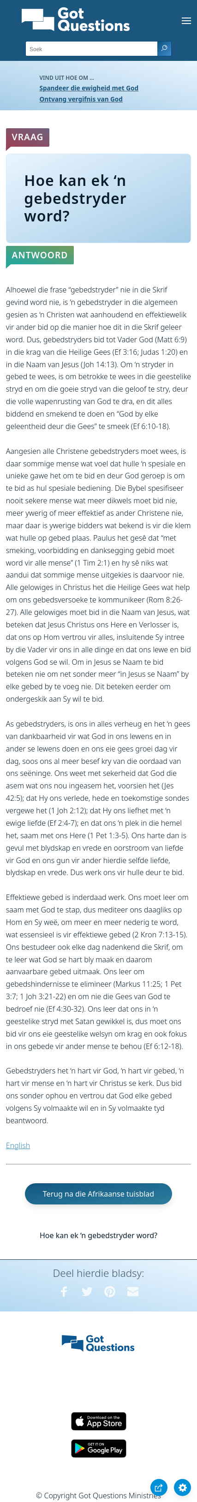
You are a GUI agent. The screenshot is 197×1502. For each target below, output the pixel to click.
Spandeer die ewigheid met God (88, 87)
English (18, 1145)
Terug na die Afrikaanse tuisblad (98, 1194)
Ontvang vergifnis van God (81, 99)
